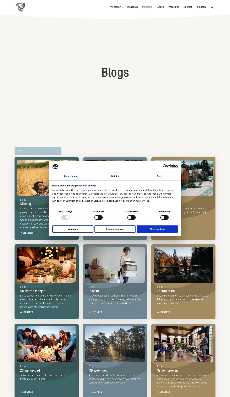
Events (160, 7)
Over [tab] (159, 176)
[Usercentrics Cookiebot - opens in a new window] (165, 166)
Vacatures (173, 7)
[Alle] (38, 151)
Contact (188, 7)
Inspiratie (147, 7)
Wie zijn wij (132, 7)
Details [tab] (115, 176)
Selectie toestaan (115, 229)
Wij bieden (117, 7)
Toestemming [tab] (71, 176)
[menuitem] (116, 7)
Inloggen (201, 7)
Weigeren (73, 229)
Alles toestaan (157, 229)
